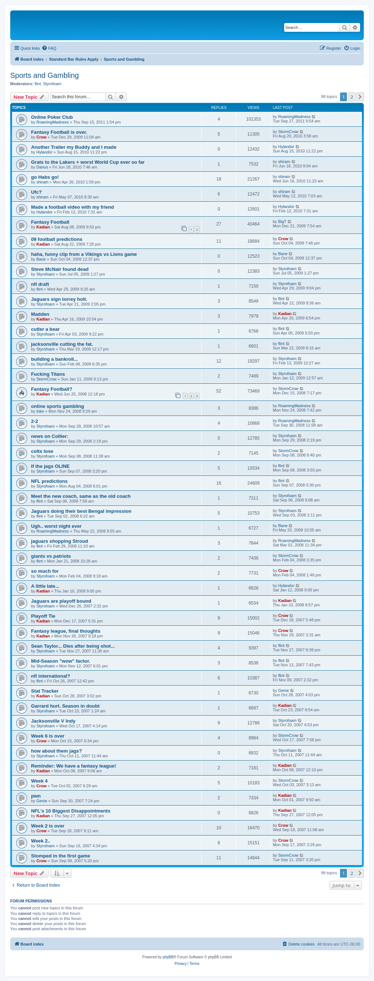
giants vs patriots (51, 556)
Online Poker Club (52, 117)
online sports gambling (57, 406)
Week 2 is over (47, 826)
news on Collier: (49, 436)
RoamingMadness (53, 122)
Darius (42, 167)
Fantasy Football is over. (59, 132)
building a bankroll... (54, 359)
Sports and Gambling (44, 75)
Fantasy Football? (51, 389)
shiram (284, 161)
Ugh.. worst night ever (56, 526)
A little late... (45, 586)
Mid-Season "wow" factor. (60, 661)
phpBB (168, 957)
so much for (44, 571)
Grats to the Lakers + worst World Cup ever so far (88, 162)
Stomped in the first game (60, 856)
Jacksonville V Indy (53, 721)
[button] (360, 96)
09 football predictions (57, 239)
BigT (282, 221)
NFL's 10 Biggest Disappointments (70, 811)
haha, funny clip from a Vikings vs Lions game (84, 254)
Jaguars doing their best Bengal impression (81, 511)
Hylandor (45, 152)
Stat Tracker (45, 691)
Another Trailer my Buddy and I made (74, 147)
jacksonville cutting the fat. (62, 344)
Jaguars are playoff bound (61, 601)
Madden (40, 314)
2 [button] (352, 97)
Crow (42, 137)
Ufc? (36, 192)
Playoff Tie (43, 616)
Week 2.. (40, 841)
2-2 (34, 421)
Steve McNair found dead (60, 269)
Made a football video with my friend (72, 207)
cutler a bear (45, 329)
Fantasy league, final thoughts (65, 631)
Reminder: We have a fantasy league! (73, 766)
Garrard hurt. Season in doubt (65, 706)
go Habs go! (45, 177)
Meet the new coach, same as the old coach (81, 496)
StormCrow (288, 131)
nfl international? (50, 676)
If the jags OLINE (50, 466)
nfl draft (40, 284)
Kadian (43, 227)
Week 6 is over (47, 736)
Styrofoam (52, 84)
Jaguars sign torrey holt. (59, 299)
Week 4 (39, 781)
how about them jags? (56, 751)
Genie (283, 690)
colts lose (42, 451)
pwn (36, 796)
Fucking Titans (48, 374)
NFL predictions (49, 481)
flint (38, 84)
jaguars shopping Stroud (59, 541)
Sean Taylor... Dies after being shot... (73, 646)
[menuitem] (49, 48)
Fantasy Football (50, 222)
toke (40, 411)
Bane (41, 259)
